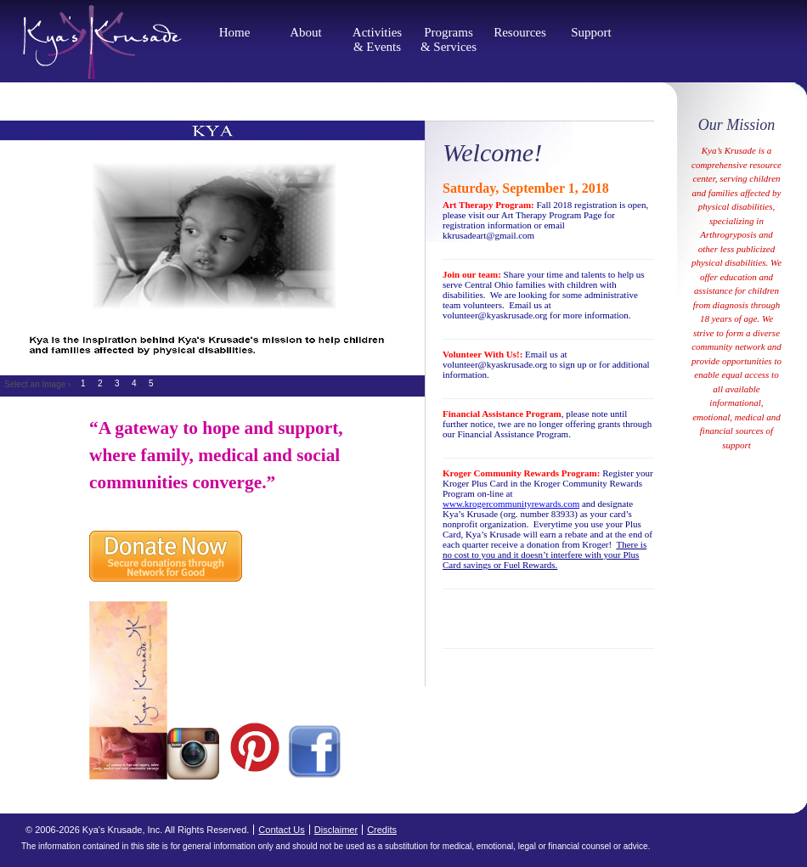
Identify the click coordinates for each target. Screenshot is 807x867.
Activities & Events (377, 39)
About (306, 32)
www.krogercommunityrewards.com (511, 503)
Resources (520, 32)
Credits (382, 830)
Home (235, 32)
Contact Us (281, 830)
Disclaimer (336, 830)
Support (591, 32)
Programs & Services (448, 39)
